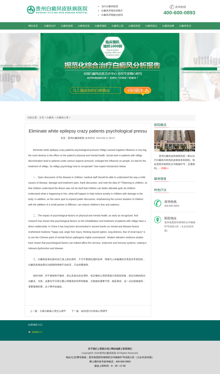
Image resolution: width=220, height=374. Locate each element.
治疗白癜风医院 (109, 6)
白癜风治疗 (50, 25)
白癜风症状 (84, 25)
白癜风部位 (151, 25)
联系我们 (127, 348)
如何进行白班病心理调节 (94, 311)
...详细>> (164, 168)
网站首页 (33, 25)
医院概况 (160, 125)
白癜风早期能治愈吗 (112, 14)
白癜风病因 (67, 25)
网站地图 (115, 348)
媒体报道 (160, 178)
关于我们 (92, 348)
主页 (41, 117)
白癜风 (50, 117)
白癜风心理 (62, 117)
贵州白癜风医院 (76, 138)
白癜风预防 (101, 25)
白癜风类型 (134, 25)
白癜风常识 (185, 25)
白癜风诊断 (168, 25)
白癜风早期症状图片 (112, 10)
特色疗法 (160, 190)
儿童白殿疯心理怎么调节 (53, 311)
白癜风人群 (118, 25)
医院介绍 (105, 348)
